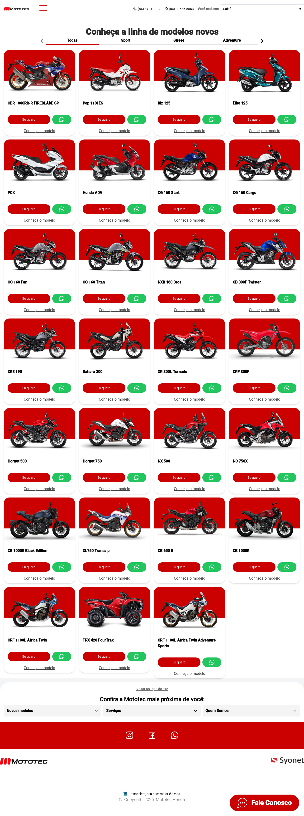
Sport (125, 40)
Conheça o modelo (39, 131)
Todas (72, 40)
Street (178, 40)
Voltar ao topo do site (152, 689)
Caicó (262, 8)
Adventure (232, 40)
